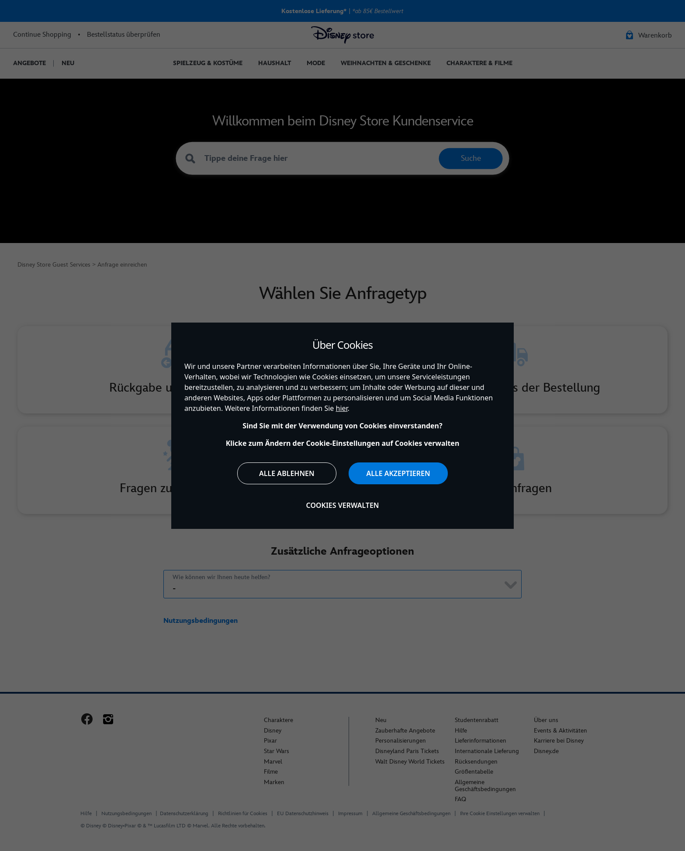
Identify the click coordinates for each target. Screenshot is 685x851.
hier (342, 408)
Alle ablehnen (287, 473)
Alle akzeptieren (398, 473)
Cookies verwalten (342, 505)
